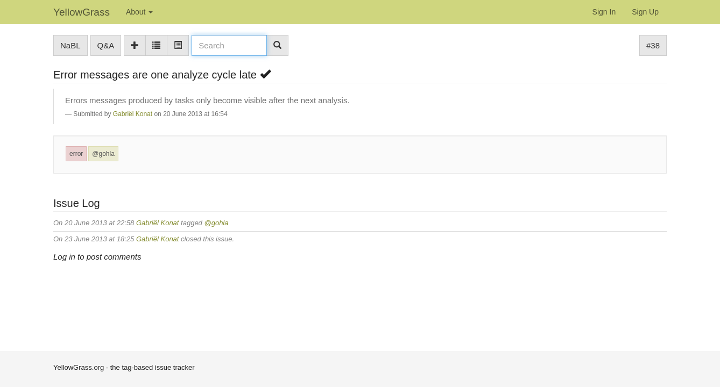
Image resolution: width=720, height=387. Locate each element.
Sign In (604, 12)
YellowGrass (81, 12)
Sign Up (645, 12)
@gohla (103, 153)
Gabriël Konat (132, 114)
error (76, 153)
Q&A (106, 45)
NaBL (70, 45)
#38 (653, 45)
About (139, 12)
